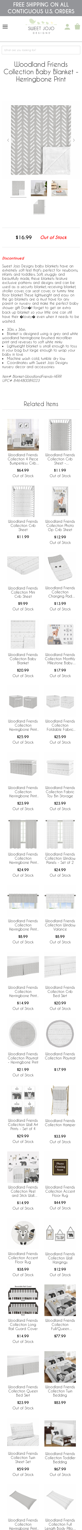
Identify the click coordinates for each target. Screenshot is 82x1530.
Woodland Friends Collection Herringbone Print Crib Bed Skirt (23, 991)
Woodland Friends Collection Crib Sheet (23, 525)
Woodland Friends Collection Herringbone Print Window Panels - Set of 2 (23, 858)
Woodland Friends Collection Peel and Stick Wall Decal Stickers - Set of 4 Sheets (23, 1191)
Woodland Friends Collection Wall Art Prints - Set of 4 (23, 1124)
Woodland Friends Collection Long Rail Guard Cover (23, 1324)
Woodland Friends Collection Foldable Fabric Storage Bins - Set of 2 (60, 725)
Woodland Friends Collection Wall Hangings (60, 1258)
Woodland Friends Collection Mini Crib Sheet (23, 592)
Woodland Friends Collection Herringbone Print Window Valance (23, 925)
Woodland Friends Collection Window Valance (60, 925)
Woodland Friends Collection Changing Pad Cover (60, 592)
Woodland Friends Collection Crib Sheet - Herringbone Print (60, 459)
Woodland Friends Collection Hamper (60, 1122)
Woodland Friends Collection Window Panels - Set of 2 (60, 858)
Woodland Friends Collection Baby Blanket (23, 658)
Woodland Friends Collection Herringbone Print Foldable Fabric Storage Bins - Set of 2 (23, 725)
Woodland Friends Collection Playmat (60, 1056)
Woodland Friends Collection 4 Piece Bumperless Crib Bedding (23, 459)
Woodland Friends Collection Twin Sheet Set (23, 1457)
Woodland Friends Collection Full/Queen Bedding (60, 1324)
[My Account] (67, 27)
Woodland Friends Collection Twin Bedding (60, 1391)
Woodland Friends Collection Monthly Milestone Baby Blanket (60, 659)
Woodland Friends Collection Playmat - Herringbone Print (23, 1058)
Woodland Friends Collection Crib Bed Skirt (60, 991)
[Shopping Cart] (77, 26)
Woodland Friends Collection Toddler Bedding (60, 1457)
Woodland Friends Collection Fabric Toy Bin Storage (60, 791)
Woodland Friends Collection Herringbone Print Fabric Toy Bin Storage (23, 792)
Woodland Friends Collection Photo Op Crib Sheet (60, 525)
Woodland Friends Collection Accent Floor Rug (60, 1191)
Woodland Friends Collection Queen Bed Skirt (23, 1391)
